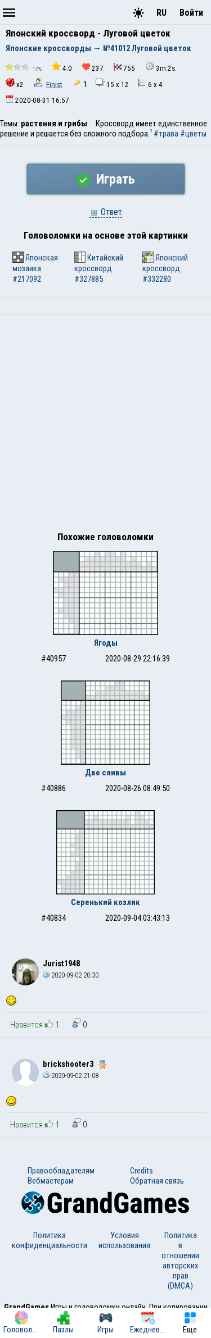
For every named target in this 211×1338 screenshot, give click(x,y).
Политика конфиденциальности (49, 1240)
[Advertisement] (105, 426)
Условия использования (124, 1240)
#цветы (193, 134)
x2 (15, 83)
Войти (191, 12)
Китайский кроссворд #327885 (98, 268)
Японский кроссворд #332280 (165, 268)
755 (124, 67)
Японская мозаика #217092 (35, 268)
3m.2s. (161, 67)
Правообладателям (61, 1171)
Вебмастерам (51, 1181)
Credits (141, 1171)
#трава (166, 134)
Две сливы (105, 773)
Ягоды (106, 643)
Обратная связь (157, 1181)
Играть (106, 179)
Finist (54, 84)
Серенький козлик (105, 902)
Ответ (105, 212)
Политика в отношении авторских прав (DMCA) (180, 1260)
